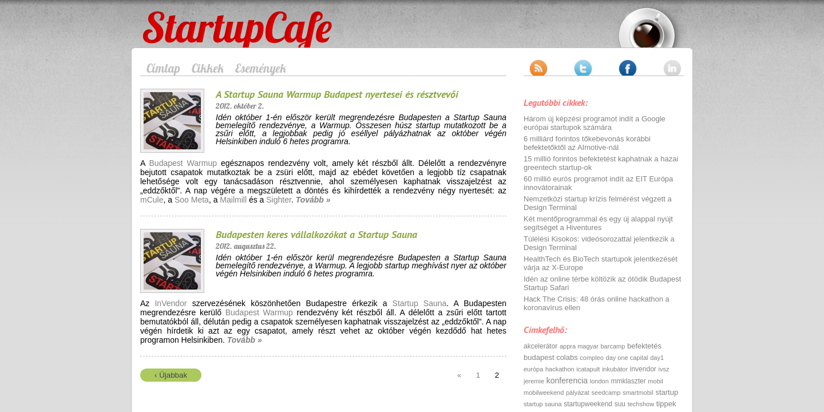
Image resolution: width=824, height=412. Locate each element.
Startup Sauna (420, 303)
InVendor (170, 303)
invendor (643, 369)
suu (620, 404)
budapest (539, 357)
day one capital (627, 357)
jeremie (534, 381)
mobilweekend (544, 392)
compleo (592, 357)
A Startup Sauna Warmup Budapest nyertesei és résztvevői (337, 94)
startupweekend (588, 404)
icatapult (588, 369)
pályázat (577, 392)
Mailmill (233, 199)
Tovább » (313, 199)
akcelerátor (540, 346)
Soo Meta (192, 199)
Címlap (163, 68)
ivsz (663, 369)
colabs (567, 357)
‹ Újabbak (170, 375)
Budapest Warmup (183, 163)
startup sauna (543, 404)
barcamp (613, 346)
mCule (151, 199)
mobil (655, 381)
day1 (657, 357)
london (599, 381)
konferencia (567, 380)
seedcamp (606, 392)
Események (260, 68)
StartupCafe (164, 18)
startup (666, 392)
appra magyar (579, 346)
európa (533, 369)
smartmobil (638, 392)
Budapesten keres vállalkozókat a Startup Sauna (316, 234)
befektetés (644, 346)
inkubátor (615, 369)
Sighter (278, 199)
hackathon (560, 369)
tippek (666, 403)
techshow (641, 404)
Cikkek (208, 68)
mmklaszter (628, 381)
